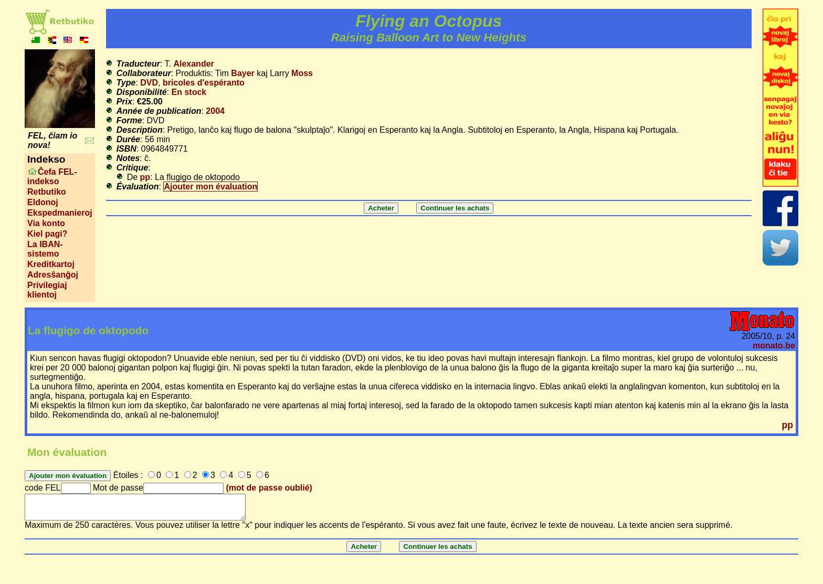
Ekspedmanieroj (59, 212)
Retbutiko (46, 191)
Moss (302, 73)
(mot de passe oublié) (269, 487)
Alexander (193, 63)
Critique (132, 167)
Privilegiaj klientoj (47, 290)
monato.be (774, 345)
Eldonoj (42, 202)
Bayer (242, 73)
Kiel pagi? (47, 233)
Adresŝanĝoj (52, 274)
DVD (149, 82)
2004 (215, 111)
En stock (189, 92)
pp (145, 177)
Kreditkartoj (51, 264)
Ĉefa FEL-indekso (52, 176)
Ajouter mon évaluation (210, 186)
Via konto (46, 223)
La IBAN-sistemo (45, 249)
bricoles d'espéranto (204, 82)
